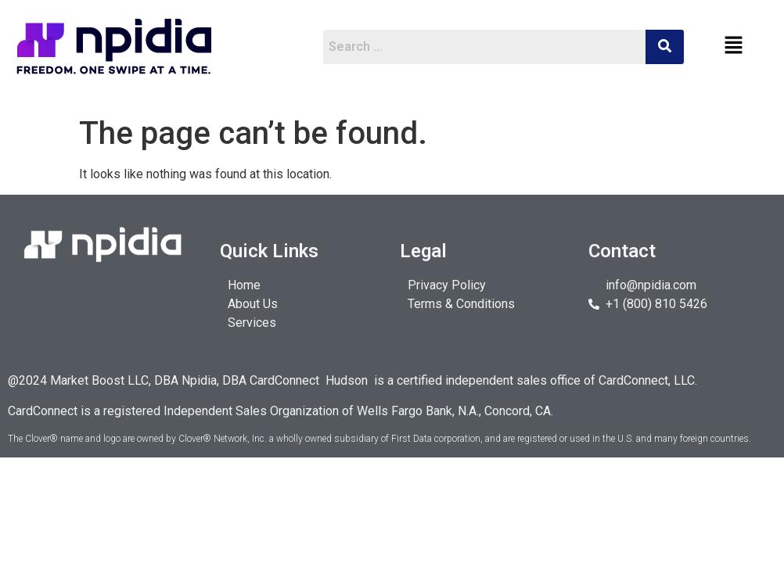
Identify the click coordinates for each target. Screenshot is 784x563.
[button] (734, 46)
